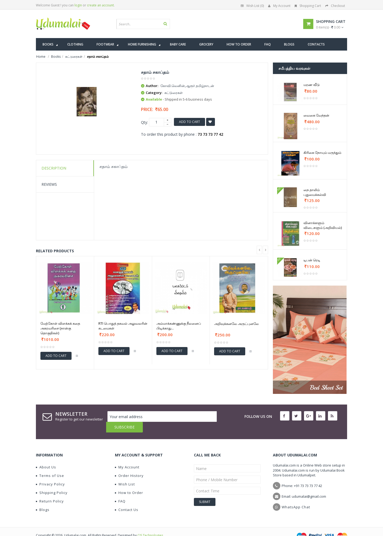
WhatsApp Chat (296, 496)
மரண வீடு (311, 84)
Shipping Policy (52, 482)
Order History (129, 465)
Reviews (49, 184)
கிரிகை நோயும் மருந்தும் (322, 152)
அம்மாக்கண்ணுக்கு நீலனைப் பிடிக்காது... (178, 326)
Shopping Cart (308, 5)
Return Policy (50, 490)
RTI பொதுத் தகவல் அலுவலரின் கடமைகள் (122, 326)
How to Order (129, 482)
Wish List (125, 473)
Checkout (335, 5)
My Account (279, 5)
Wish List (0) (252, 5)
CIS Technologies (150, 524)
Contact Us (126, 499)
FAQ (120, 490)
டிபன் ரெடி (311, 260)
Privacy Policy (50, 473)
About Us (46, 456)
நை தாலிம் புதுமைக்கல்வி (314, 192)
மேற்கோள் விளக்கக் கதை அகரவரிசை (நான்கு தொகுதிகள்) (60, 328)
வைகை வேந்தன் (316, 115)
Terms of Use (50, 465)
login (78, 5)
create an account (100, 5)
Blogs (42, 499)
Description (53, 168)
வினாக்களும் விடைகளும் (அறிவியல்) (322, 225)
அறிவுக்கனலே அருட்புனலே (236, 323)
